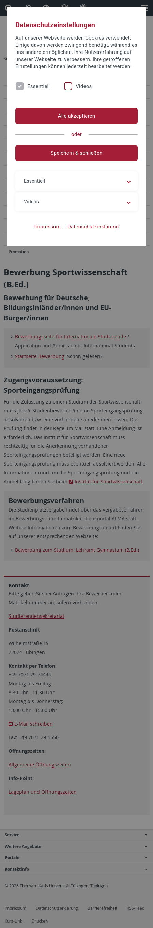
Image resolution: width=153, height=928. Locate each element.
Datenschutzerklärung (93, 227)
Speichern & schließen (76, 153)
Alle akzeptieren (76, 116)
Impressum (47, 227)
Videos (84, 86)
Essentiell (38, 86)
